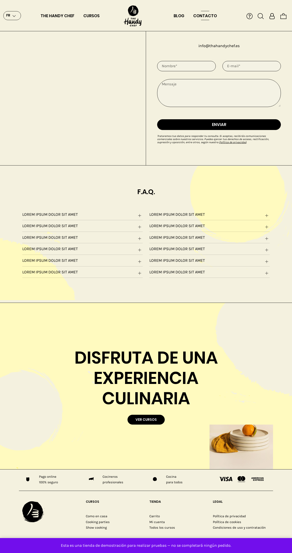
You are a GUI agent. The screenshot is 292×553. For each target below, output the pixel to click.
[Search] (260, 15)
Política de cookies (227, 522)
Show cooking (96, 528)
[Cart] (283, 15)
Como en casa (96, 516)
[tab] (82, 214)
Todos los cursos (162, 528)
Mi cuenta (157, 522)
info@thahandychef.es (219, 45)
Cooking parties (98, 522)
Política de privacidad (232, 142)
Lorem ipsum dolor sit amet (82, 215)
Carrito (154, 516)
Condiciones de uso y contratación (239, 528)
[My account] (272, 15)
